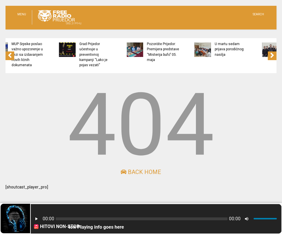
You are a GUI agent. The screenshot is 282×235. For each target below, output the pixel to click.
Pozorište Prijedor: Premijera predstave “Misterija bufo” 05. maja (177, 52)
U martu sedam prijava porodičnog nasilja (243, 49)
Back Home (141, 172)
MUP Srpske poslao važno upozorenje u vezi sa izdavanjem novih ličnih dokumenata (41, 54)
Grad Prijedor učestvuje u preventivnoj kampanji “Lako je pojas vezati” (107, 54)
